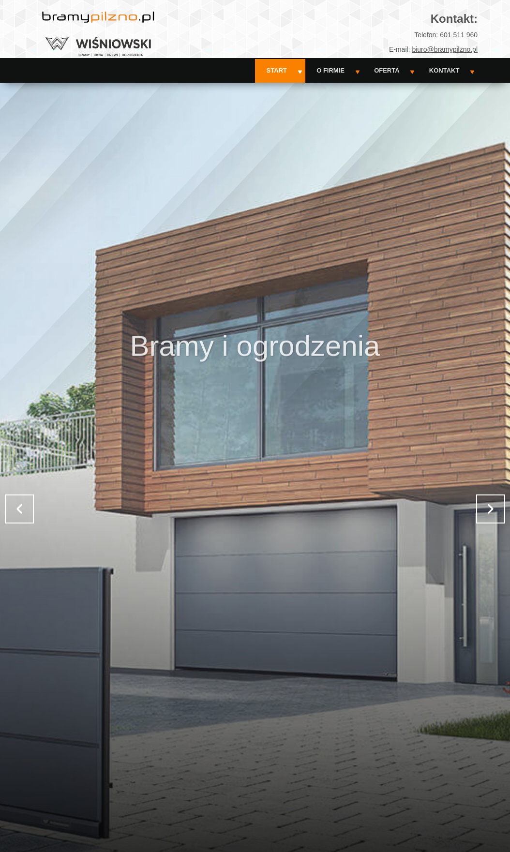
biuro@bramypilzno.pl (445, 49)
